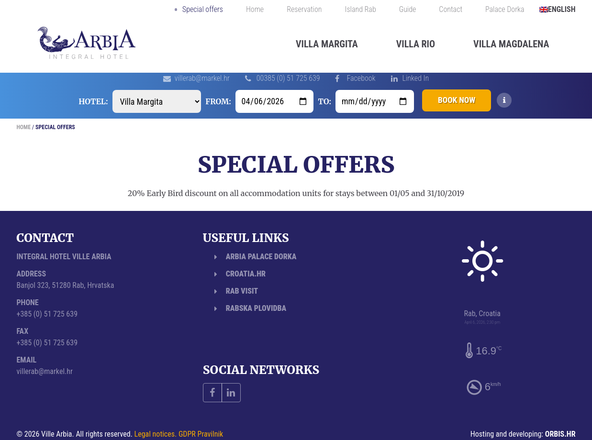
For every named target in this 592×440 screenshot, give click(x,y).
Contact (450, 9)
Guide (407, 9)
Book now (456, 101)
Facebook (360, 78)
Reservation (304, 9)
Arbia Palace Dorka (261, 256)
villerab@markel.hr (202, 78)
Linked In (415, 78)
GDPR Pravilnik (201, 434)
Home (255, 9)
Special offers (202, 9)
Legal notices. (155, 434)
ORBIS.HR (560, 434)
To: (321, 101)
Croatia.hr (246, 273)
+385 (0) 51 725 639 (47, 314)
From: (215, 101)
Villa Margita (327, 44)
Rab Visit (242, 291)
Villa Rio (415, 44)
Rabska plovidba (256, 308)
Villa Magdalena (511, 44)
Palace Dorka (504, 9)
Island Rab (360, 9)
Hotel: (90, 101)
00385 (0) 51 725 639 (288, 78)
